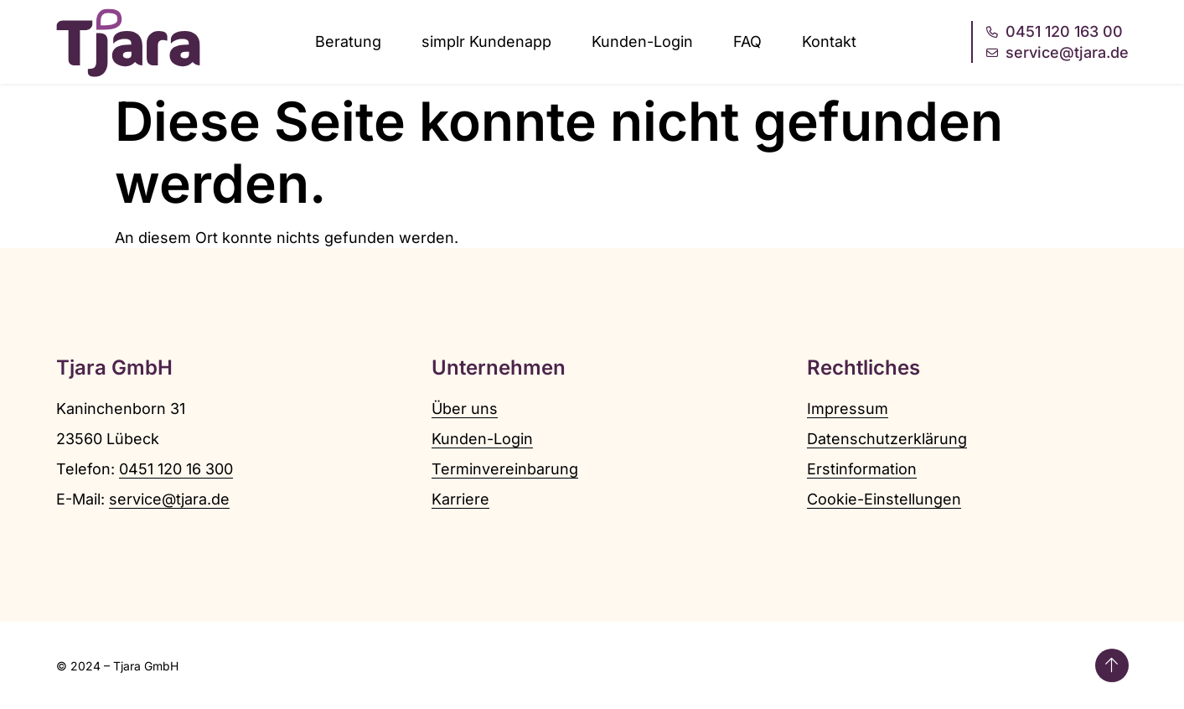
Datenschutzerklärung (887, 439)
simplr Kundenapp (486, 41)
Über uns (465, 408)
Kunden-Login (642, 41)
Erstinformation (862, 469)
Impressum (847, 408)
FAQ (747, 41)
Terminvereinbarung (505, 469)
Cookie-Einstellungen (884, 499)
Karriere (460, 499)
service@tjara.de (169, 499)
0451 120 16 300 (176, 469)
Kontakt (829, 41)
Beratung (348, 41)
